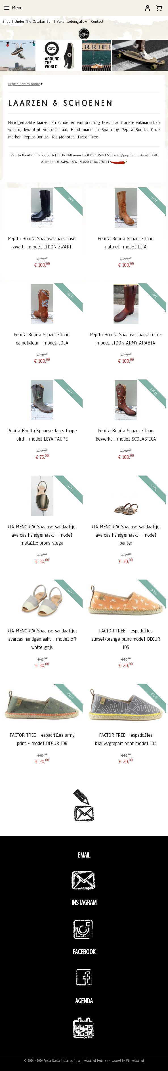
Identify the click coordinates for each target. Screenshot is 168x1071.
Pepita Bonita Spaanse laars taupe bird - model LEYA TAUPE (42, 434)
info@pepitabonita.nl (131, 155)
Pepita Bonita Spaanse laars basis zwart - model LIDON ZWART (42, 243)
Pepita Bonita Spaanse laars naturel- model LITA (126, 243)
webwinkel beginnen (95, 1060)
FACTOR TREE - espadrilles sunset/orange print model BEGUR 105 (126, 639)
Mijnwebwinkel (135, 1060)
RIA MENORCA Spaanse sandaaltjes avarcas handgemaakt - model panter (126, 535)
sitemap (68, 1060)
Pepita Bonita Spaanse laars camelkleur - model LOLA (42, 338)
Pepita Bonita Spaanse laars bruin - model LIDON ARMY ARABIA (126, 338)
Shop (6, 21)
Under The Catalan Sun (33, 21)
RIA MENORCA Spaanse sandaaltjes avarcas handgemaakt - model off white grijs (42, 639)
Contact (97, 21)
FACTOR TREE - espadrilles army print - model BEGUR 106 (42, 739)
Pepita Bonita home (24, 84)
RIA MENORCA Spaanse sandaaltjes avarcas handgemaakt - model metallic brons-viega (42, 535)
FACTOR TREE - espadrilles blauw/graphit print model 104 (126, 739)
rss (78, 1060)
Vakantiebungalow (72, 21)
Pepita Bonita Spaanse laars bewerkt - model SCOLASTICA (126, 434)
